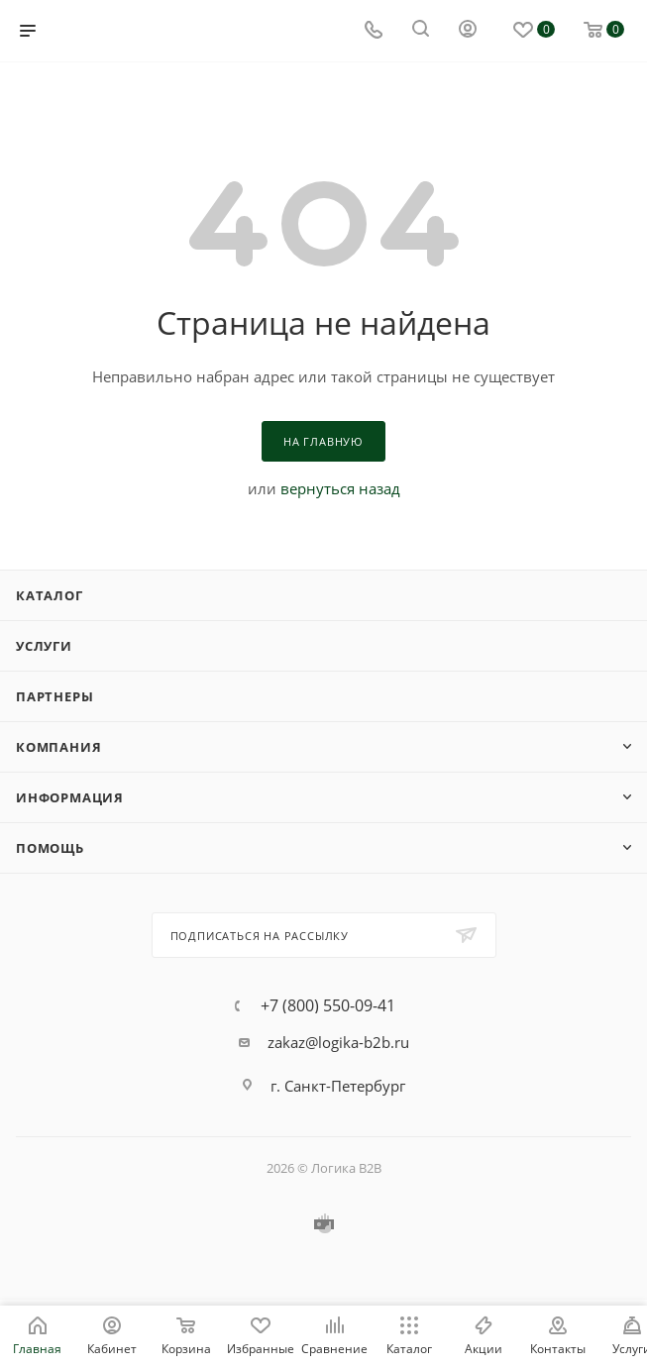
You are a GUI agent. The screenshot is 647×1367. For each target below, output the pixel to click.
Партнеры (54, 696)
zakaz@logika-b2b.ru (338, 1042)
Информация (70, 797)
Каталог (49, 595)
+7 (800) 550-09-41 (328, 1005)
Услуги (44, 646)
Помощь (50, 848)
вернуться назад (340, 488)
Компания (58, 747)
